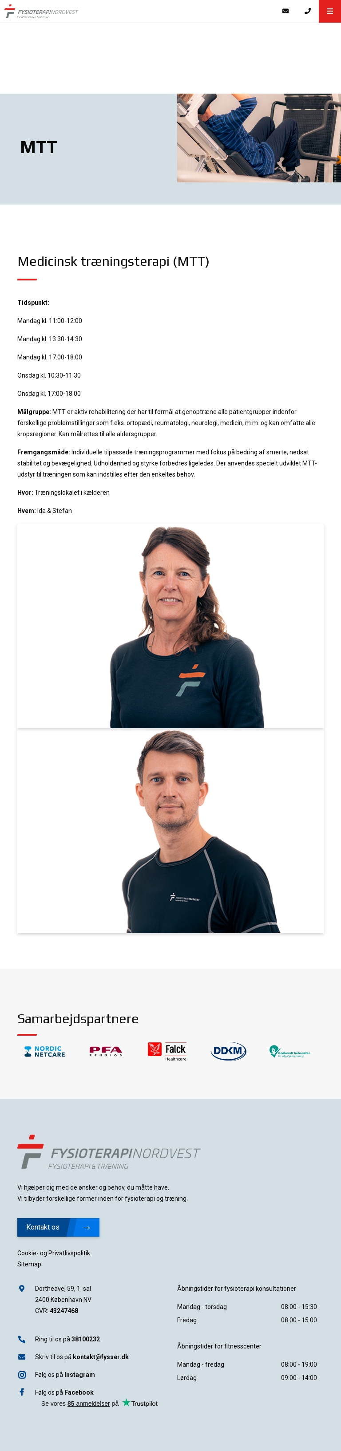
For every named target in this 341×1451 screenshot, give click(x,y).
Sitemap (29, 1264)
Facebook (79, 1392)
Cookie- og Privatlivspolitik (53, 1253)
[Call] (308, 11)
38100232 (85, 1339)
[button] (330, 11)
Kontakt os (58, 1227)
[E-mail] (285, 11)
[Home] (137, 11)
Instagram (79, 1374)
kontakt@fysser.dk (101, 1356)
